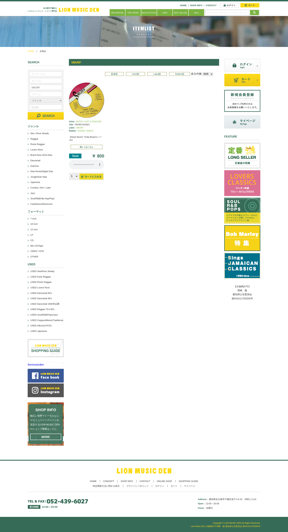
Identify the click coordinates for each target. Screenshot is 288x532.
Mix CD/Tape (36, 246)
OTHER (34, 256)
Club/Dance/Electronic (41, 204)
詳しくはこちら (86, 147)
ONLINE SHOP (164, 481)
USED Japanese (38, 331)
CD (32, 240)
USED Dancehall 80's (41, 293)
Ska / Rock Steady (39, 133)
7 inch (33, 218)
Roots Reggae (37, 144)
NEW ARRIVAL (117, 13)
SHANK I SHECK (86, 131)
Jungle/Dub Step (38, 177)
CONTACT (211, 5)
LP (31, 235)
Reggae (34, 139)
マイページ (189, 486)
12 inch (34, 229)
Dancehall (35, 160)
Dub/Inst (34, 166)
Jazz (32, 193)
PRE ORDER (133, 13)
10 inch (34, 224)
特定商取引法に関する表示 (106, 486)
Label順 (157, 74)
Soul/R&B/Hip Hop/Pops (42, 198)
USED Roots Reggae (41, 282)
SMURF (80, 128)
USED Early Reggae (40, 276)
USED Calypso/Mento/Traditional (46, 320)
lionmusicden (36, 364)
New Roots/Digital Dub (41, 171)
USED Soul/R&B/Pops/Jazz (44, 314)
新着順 (114, 74)
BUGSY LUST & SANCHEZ (89, 121)
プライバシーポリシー (137, 486)
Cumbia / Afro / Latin (40, 187)
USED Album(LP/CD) (41, 325)
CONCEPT (108, 481)
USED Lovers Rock (40, 287)
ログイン (159, 486)
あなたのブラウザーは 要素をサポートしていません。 (86, 164)
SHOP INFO (196, 5)
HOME (183, 5)
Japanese (35, 182)
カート (174, 486)
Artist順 (135, 74)
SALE (196, 13)
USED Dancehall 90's (41, 298)
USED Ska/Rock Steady (42, 271)
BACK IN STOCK (149, 13)
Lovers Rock (36, 149)
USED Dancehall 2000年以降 (44, 304)
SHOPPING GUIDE (188, 481)
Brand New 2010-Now (41, 155)
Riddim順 (179, 74)
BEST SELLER (180, 13)
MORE (46, 437)
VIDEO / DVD (37, 251)
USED (165, 13)
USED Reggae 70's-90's (42, 309)
